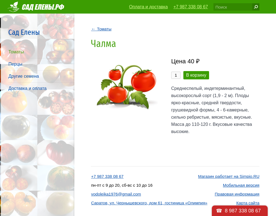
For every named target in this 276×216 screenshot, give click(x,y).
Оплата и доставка (148, 6)
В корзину (196, 75)
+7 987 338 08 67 (190, 6)
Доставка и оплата (27, 88)
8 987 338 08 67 (243, 211)
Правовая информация (237, 194)
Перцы (15, 64)
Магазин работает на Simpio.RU (228, 176)
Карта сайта (247, 203)
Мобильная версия (241, 185)
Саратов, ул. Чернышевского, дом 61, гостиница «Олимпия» (149, 203)
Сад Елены (24, 32)
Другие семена (23, 76)
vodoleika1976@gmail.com (116, 194)
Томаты (16, 52)
